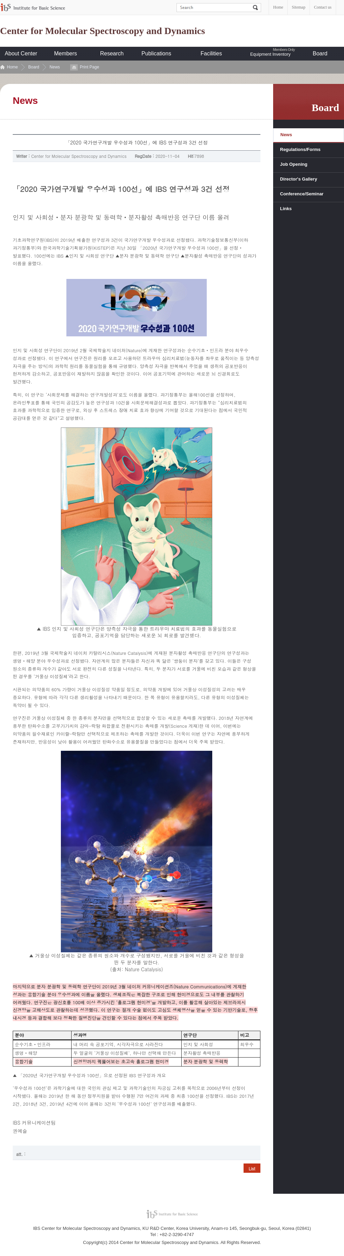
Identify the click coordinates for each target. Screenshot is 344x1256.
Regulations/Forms (300, 149)
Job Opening (293, 164)
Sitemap (298, 7)
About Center (21, 53)
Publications (156, 53)
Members (65, 53)
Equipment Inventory (270, 54)
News (55, 67)
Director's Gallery (298, 179)
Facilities (211, 53)
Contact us (323, 7)
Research (111, 53)
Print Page (89, 67)
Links (286, 208)
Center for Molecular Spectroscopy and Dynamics (102, 31)
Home (278, 7)
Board (320, 53)
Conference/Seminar (301, 193)
